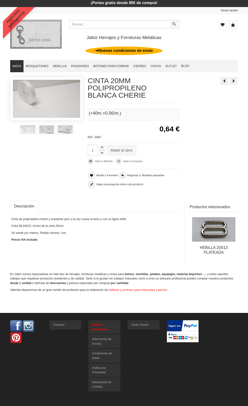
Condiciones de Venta (102, 356)
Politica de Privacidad (99, 370)
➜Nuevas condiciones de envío (124, 50)
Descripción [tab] (24, 206)
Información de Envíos (101, 341)
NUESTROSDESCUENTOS (16, 18)
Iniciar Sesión (140, 324)
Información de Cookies (101, 385)
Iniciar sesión (229, 10)
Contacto (59, 324)
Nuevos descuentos (100, 327)
